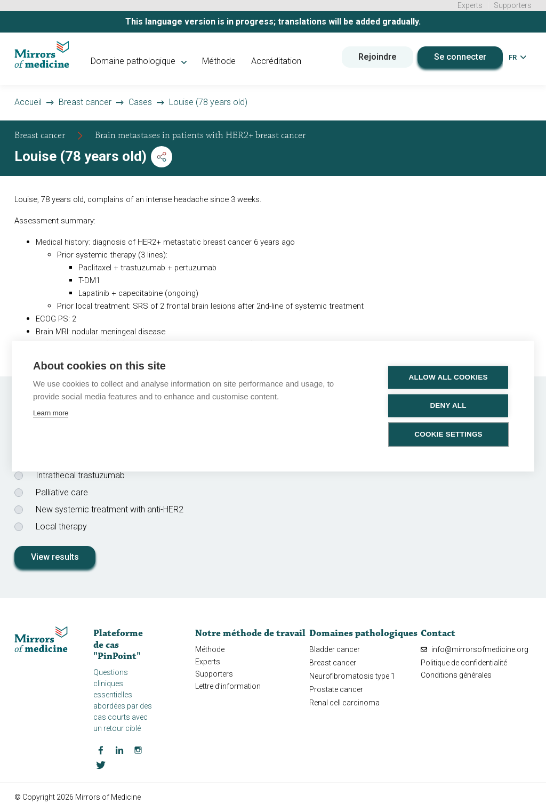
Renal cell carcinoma (344, 702)
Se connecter (460, 56)
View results (55, 557)
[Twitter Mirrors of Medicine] (100, 764)
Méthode (222, 61)
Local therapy (61, 526)
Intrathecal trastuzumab (80, 475)
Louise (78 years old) (208, 102)
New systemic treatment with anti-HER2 (109, 509)
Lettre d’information (228, 686)
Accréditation (279, 61)
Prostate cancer (336, 689)
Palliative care (62, 492)
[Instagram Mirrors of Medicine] (138, 749)
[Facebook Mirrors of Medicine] (100, 749)
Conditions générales (456, 675)
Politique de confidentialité (464, 662)
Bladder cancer (334, 649)
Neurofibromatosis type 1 (352, 676)
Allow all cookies (448, 377)
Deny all (448, 405)
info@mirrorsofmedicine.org (474, 649)
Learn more (50, 413)
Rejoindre (377, 56)
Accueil (28, 102)
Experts (470, 5)
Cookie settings (449, 434)
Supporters (513, 5)
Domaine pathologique (142, 61)
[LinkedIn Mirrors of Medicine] (119, 749)
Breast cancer (85, 102)
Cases (140, 102)
